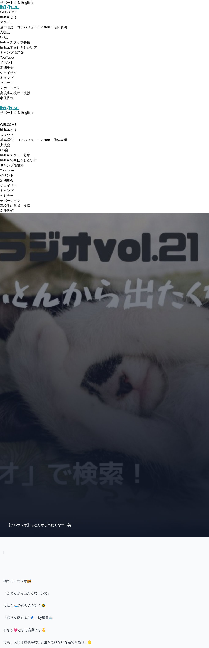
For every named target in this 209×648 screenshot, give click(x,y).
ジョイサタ (8, 72)
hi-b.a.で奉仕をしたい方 (18, 47)
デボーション (10, 88)
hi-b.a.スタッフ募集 (15, 42)
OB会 (4, 37)
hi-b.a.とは (8, 17)
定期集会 (7, 67)
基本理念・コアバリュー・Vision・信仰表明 (33, 27)
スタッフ (7, 22)
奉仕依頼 (7, 98)
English (27, 2)
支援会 (5, 32)
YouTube (7, 57)
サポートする (10, 2)
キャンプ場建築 (12, 52)
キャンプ (7, 77)
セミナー (7, 82)
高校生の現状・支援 (15, 93)
